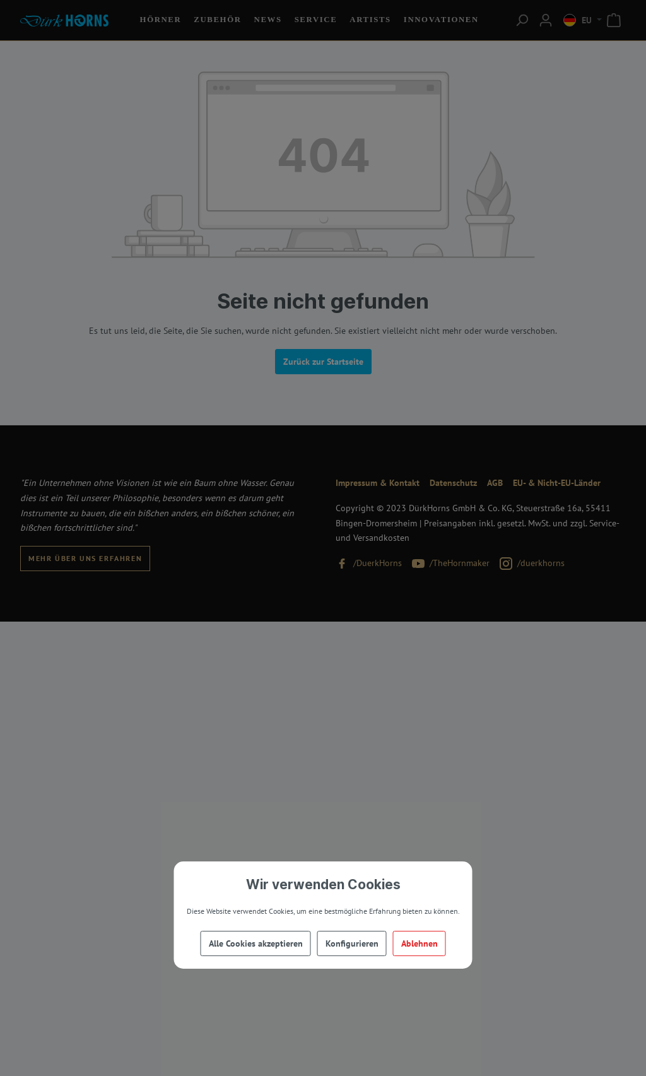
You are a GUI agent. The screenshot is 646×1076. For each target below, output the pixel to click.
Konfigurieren (352, 943)
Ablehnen (419, 943)
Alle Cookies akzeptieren (256, 943)
